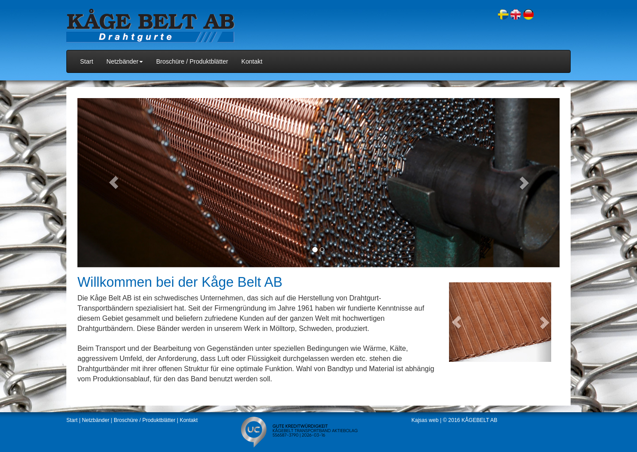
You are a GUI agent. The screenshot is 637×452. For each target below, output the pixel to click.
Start (86, 61)
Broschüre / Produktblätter (192, 61)
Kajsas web (424, 420)
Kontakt (252, 61)
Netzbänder (95, 420)
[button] (113, 182)
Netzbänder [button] (125, 61)
